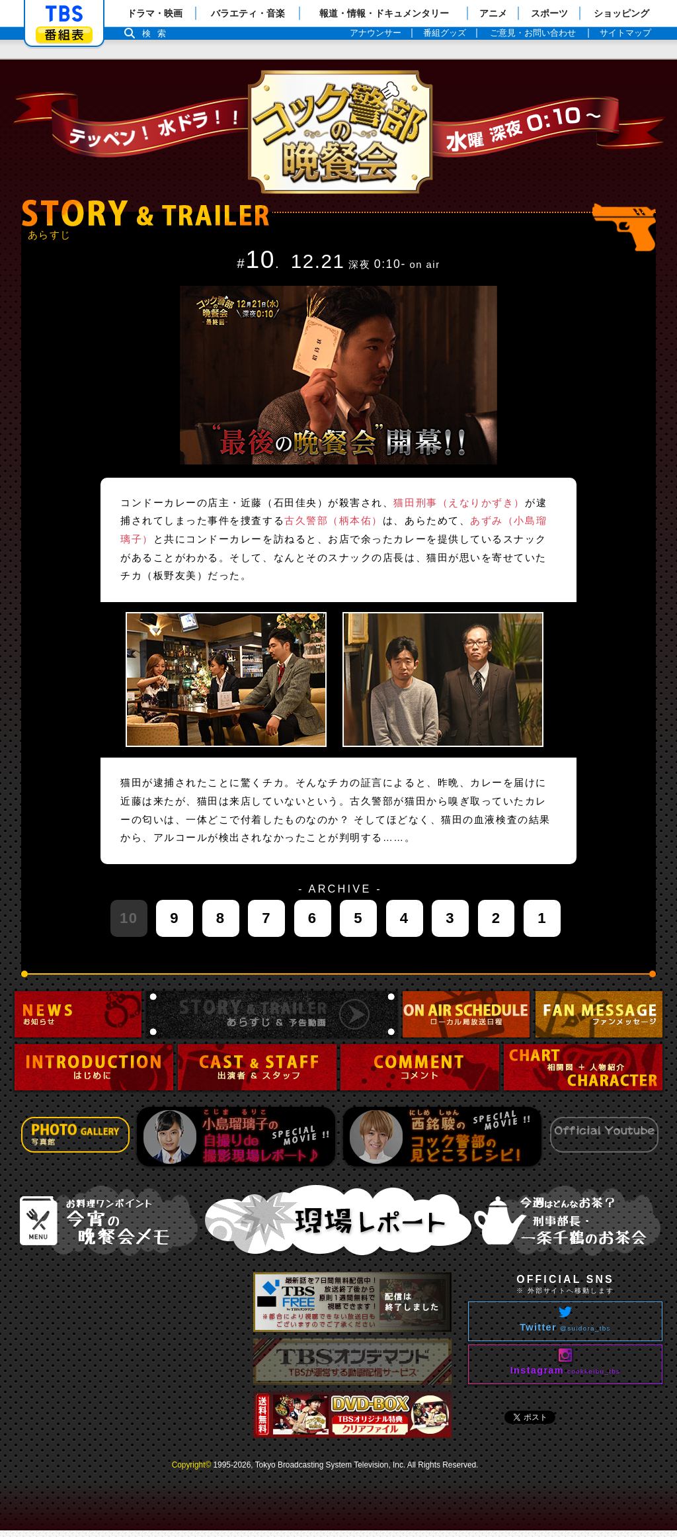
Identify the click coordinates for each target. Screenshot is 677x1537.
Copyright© (192, 1465)
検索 (157, 33)
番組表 (64, 34)
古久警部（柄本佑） (333, 520)
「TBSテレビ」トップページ (64, 13)
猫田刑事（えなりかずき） (458, 503)
